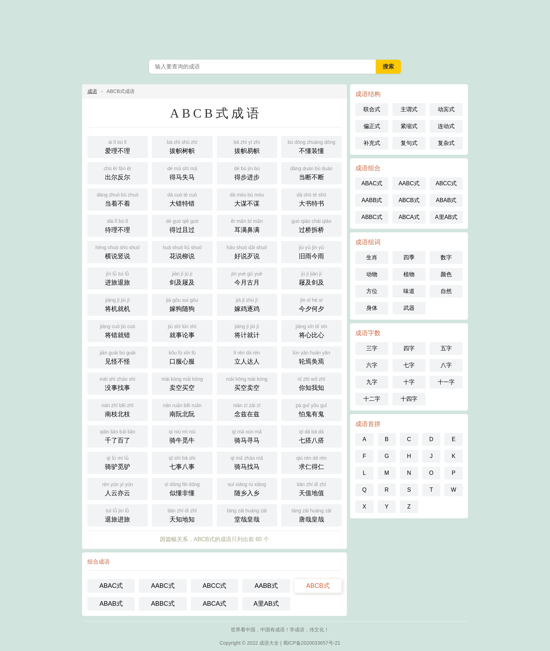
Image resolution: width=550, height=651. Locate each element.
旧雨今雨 (311, 251)
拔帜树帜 (182, 146)
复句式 (409, 143)
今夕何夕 (311, 304)
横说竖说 (117, 251)
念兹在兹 (247, 409)
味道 (409, 291)
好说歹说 (247, 251)
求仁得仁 (311, 462)
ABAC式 (111, 585)
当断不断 (311, 172)
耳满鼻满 (247, 225)
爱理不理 (117, 146)
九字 (371, 382)
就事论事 (182, 330)
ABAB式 (111, 603)
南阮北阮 (182, 409)
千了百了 (117, 435)
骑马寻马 (247, 435)
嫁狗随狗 (182, 304)
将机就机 (117, 304)
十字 (409, 382)
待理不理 (117, 225)
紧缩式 (409, 126)
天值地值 (311, 488)
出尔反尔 (117, 172)
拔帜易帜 (247, 146)
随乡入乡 (247, 488)
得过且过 (182, 225)
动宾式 (446, 109)
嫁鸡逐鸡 (247, 304)
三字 (371, 348)
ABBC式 (163, 603)
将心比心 (311, 330)
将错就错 (117, 330)
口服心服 (182, 356)
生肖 (371, 257)
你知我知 (311, 383)
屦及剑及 (311, 278)
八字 (446, 365)
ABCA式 (214, 603)
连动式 (446, 126)
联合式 (371, 109)
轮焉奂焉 (311, 356)
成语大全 (275, 28)
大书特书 (311, 199)
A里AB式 (266, 603)
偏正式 (371, 126)
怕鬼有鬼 (311, 409)
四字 (409, 348)
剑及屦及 (182, 278)
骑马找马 (247, 462)
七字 (409, 365)
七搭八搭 (311, 435)
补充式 (371, 143)
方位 (371, 291)
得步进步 (247, 172)
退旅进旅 (117, 514)
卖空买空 (182, 383)
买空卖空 (247, 383)
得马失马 (182, 172)
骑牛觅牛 (182, 435)
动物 (371, 274)
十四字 (409, 399)
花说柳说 (182, 251)
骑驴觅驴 (117, 462)
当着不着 (117, 199)
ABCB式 (318, 585)
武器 (409, 308)
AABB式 (266, 585)
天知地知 (182, 514)
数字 (446, 257)
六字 (371, 365)
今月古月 (247, 278)
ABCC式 (214, 585)
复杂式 (446, 143)
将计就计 (247, 330)
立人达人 (247, 356)
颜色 (446, 274)
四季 (409, 257)
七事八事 (182, 462)
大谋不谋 (247, 199)
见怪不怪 (117, 356)
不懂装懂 (311, 146)
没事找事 (117, 383)
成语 (92, 91)
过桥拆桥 (311, 225)
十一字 (446, 382)
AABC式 (163, 585)
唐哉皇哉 (311, 514)
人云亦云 (117, 488)
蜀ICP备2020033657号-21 (311, 643)
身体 (371, 308)
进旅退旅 (117, 278)
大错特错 (182, 199)
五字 (446, 348)
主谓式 (409, 109)
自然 (446, 291)
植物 (409, 274)
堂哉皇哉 (247, 514)
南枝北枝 (117, 409)
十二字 (371, 399)
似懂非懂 (182, 488)
